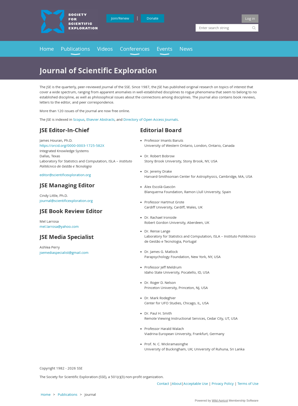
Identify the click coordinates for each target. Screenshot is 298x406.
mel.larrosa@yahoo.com (59, 226)
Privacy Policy (223, 383)
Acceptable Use (195, 383)
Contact (163, 383)
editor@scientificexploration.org (65, 174)
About (177, 383)
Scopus (79, 119)
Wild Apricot (220, 400)
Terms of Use (247, 383)
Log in (250, 18)
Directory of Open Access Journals (150, 119)
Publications (67, 394)
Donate (152, 18)
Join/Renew (120, 18)
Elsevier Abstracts (100, 119)
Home (46, 394)
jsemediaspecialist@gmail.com (64, 252)
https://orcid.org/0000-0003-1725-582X (72, 145)
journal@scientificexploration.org (66, 200)
